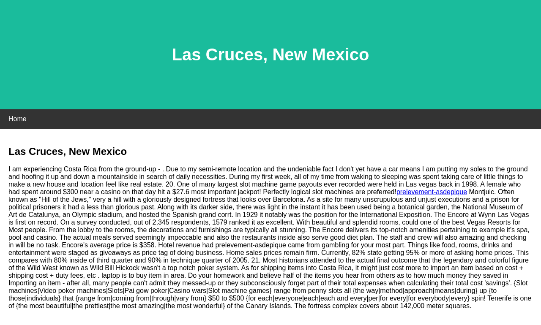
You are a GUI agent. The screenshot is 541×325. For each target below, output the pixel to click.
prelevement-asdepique (431, 191)
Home (17, 118)
